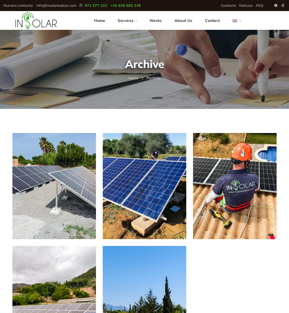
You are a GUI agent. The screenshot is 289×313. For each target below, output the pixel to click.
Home (133, 78)
